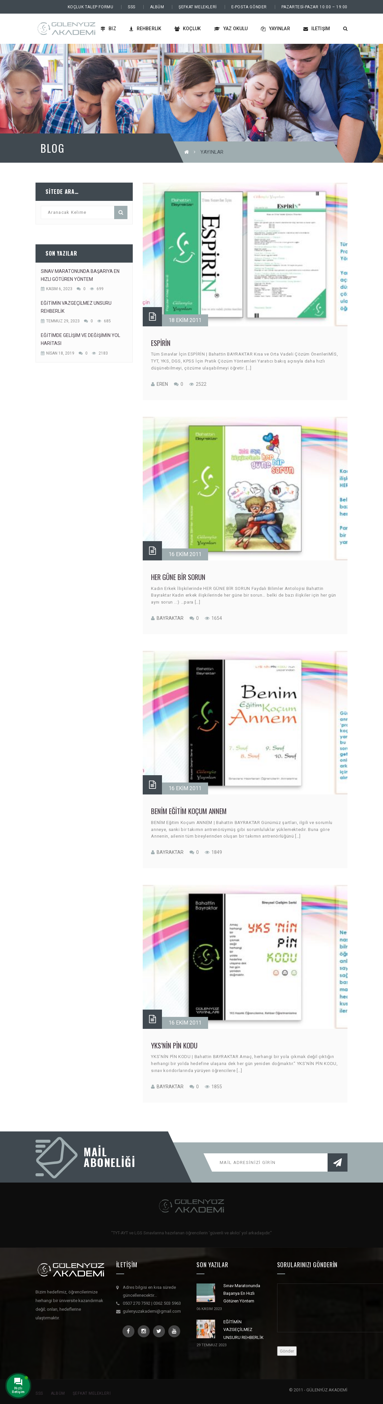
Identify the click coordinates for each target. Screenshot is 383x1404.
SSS (131, 7)
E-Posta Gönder (249, 7)
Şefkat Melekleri (198, 7)
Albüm (157, 7)
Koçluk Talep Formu (91, 7)
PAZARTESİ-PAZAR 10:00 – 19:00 (314, 7)
